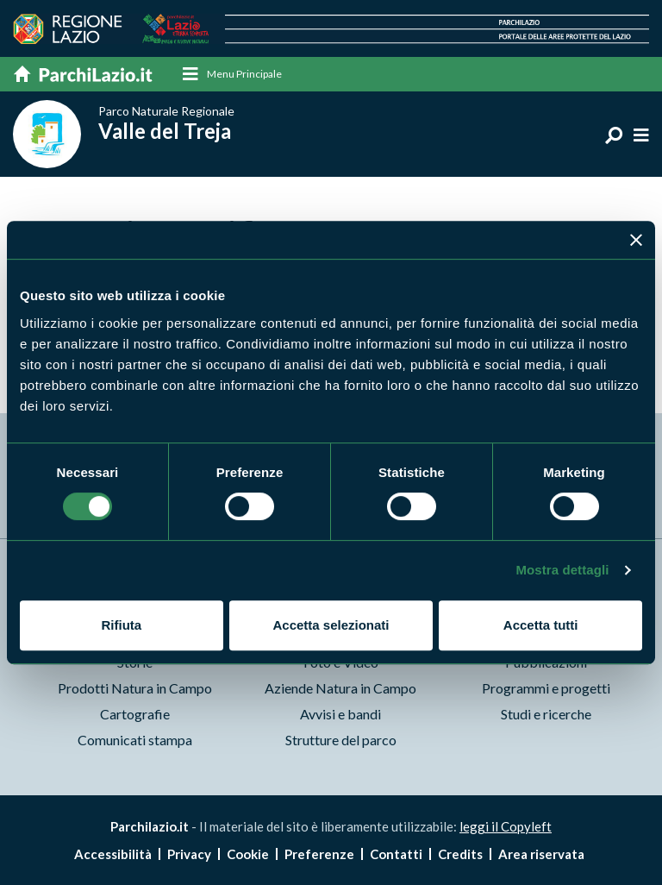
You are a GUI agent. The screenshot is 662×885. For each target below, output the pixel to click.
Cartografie (135, 714)
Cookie (248, 854)
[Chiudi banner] (636, 240)
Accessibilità (113, 854)
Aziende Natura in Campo (340, 689)
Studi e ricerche (546, 714)
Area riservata (541, 854)
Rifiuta (121, 625)
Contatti (396, 854)
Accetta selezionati (330, 625)
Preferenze (319, 854)
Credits (460, 854)
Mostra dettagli (562, 569)
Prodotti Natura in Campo (135, 689)
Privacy (189, 854)
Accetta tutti (540, 625)
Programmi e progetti (546, 689)
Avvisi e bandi (340, 714)
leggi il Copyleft (505, 827)
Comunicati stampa (135, 740)
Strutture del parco (341, 740)
